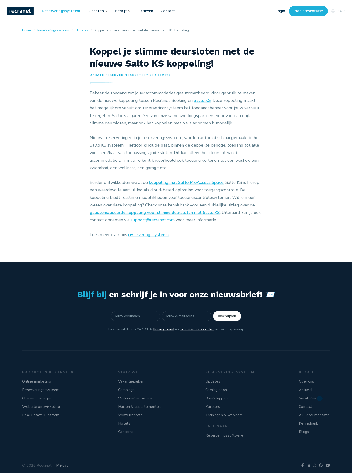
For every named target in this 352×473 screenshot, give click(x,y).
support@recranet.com (153, 220)
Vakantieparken (131, 381)
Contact (168, 11)
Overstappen (216, 398)
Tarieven (145, 11)
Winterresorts (130, 415)
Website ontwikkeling (41, 406)
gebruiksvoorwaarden (197, 329)
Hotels (124, 423)
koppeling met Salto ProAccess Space (186, 182)
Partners (212, 406)
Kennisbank (308, 423)
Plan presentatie (308, 11)
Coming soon (216, 389)
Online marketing (36, 381)
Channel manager (36, 398)
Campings (126, 389)
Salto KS (202, 100)
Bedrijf (121, 11)
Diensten (96, 11)
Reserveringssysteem (61, 11)
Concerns (125, 431)
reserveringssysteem (148, 234)
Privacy (62, 465)
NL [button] (337, 11)
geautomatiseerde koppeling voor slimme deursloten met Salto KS (155, 212)
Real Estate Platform (40, 415)
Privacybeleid (163, 329)
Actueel (306, 389)
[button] (106, 11)
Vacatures (311, 398)
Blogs (304, 431)
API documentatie (314, 415)
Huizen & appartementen (139, 406)
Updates (212, 381)
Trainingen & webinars (224, 415)
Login (280, 11)
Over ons (306, 381)
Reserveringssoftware (224, 435)
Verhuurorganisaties (135, 398)
